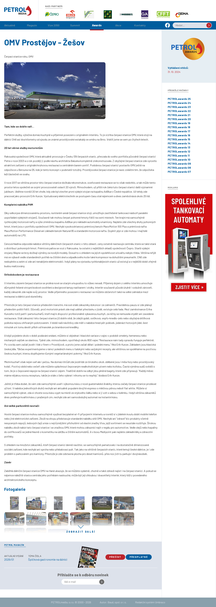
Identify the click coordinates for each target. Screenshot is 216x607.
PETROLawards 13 (179, 147)
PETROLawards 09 (179, 163)
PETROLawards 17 (179, 131)
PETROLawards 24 (179, 102)
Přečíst (115, 557)
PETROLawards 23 (179, 106)
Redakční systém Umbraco (150, 602)
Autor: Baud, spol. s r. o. (113, 602)
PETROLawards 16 (179, 135)
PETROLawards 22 (179, 110)
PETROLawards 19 (179, 123)
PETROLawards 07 (179, 171)
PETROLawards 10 (179, 159)
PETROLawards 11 (179, 155)
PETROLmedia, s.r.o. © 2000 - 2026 (71, 602)
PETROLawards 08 (179, 167)
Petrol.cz (18, 11)
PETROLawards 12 (179, 151)
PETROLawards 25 (179, 98)
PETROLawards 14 (179, 143)
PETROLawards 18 (179, 127)
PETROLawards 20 (179, 119)
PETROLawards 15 (179, 139)
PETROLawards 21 (179, 115)
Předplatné (139, 557)
